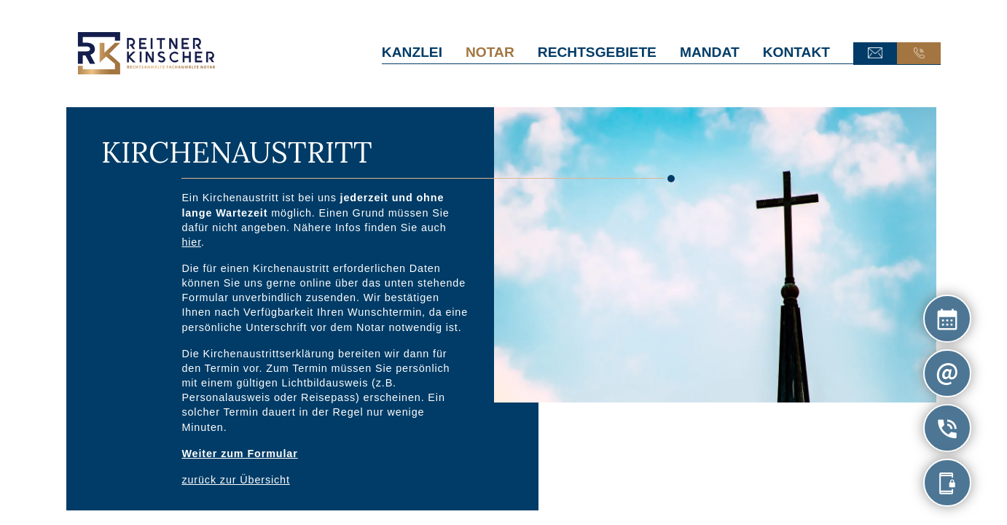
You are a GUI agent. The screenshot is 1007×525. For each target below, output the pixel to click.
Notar (490, 52)
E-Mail (875, 53)
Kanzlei (412, 52)
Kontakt (796, 52)
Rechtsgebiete (597, 52)
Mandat (710, 52)
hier (191, 241)
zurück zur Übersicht (235, 480)
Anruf (919, 53)
